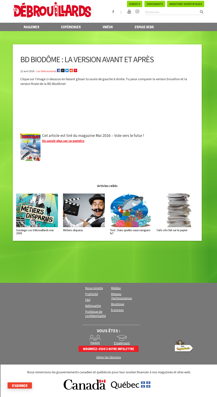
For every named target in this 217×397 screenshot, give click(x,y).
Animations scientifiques (185, 4)
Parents (134, 4)
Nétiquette (93, 306)
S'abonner (20, 385)
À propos (117, 310)
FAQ (88, 300)
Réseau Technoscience (121, 296)
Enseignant (122, 343)
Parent (95, 343)
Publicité (91, 294)
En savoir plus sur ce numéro (63, 141)
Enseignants (155, 4)
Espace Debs (144, 27)
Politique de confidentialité (95, 313)
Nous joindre (94, 288)
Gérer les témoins (108, 357)
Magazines (31, 27)
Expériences (71, 27)
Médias (116, 288)
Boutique (117, 304)
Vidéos (108, 27)
